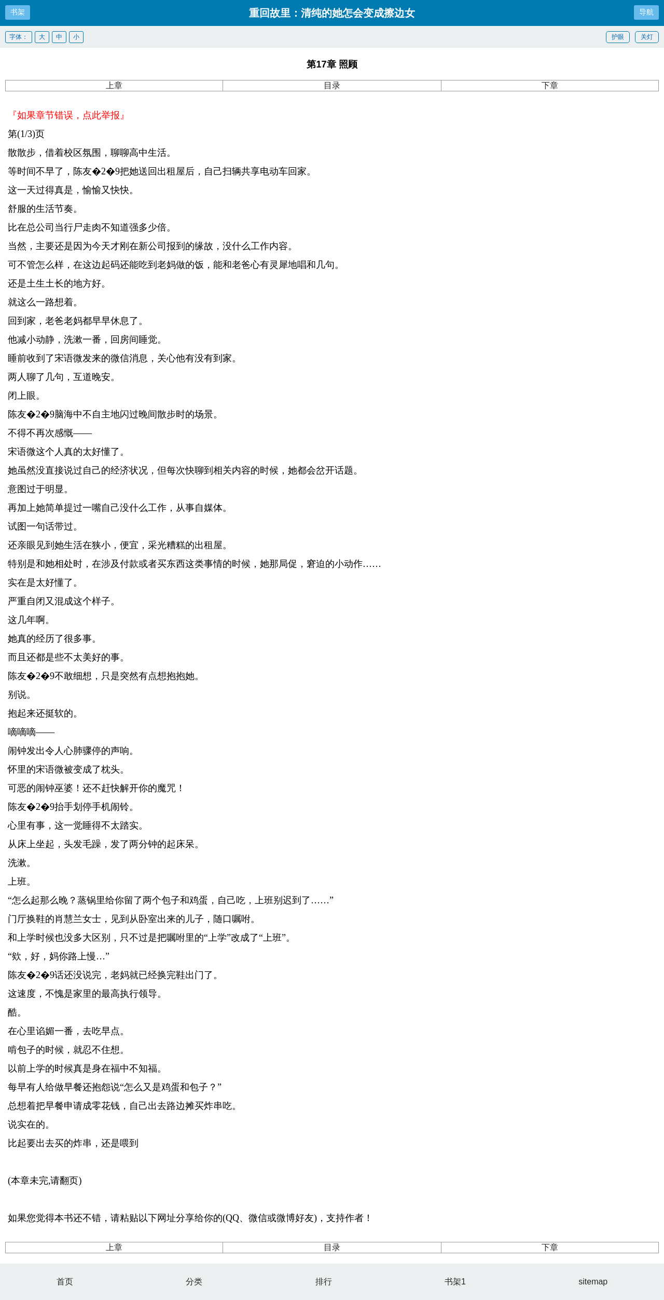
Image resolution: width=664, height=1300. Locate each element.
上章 (114, 85)
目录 (332, 85)
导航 (646, 12)
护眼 (618, 36)
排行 (323, 1281)
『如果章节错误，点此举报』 (68, 115)
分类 (194, 1281)
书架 (17, 12)
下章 (550, 85)
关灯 (647, 36)
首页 (65, 1281)
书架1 (455, 1281)
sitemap (592, 1281)
